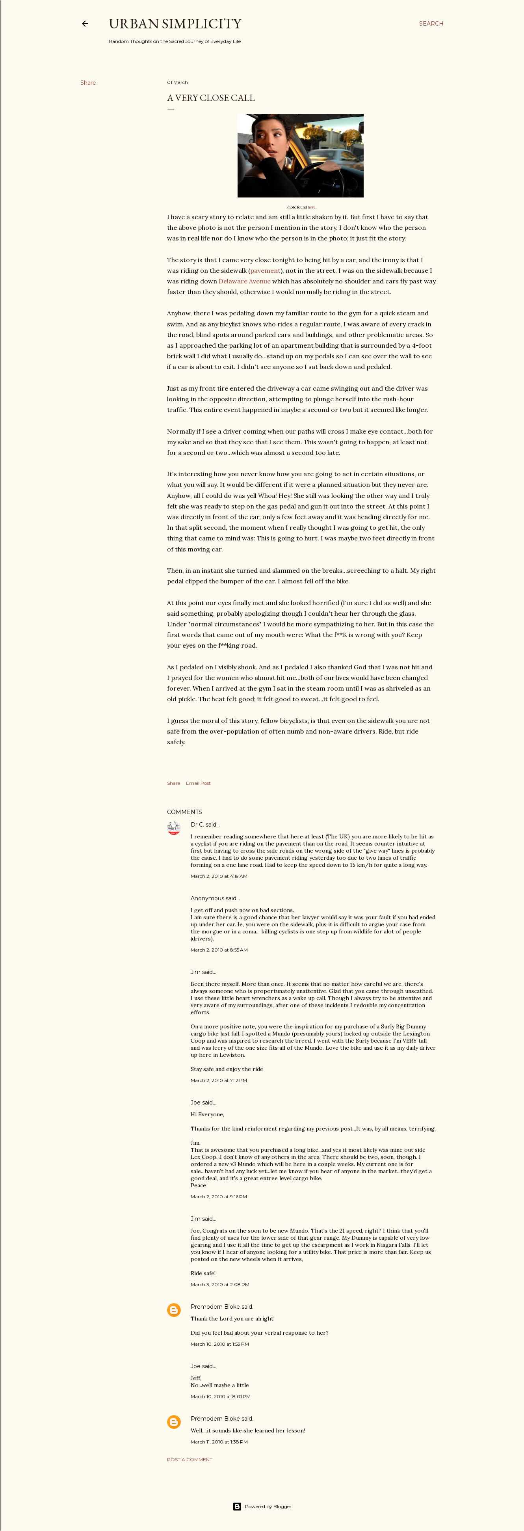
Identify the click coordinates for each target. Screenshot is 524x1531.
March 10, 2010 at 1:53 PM (220, 1344)
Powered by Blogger (262, 1506)
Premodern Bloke (215, 1306)
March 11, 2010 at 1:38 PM (219, 1442)
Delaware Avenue (245, 281)
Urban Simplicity (175, 23)
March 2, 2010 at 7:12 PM (219, 1080)
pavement (265, 270)
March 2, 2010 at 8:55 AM (219, 950)
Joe (196, 1102)
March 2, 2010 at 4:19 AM (219, 876)
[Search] (431, 23)
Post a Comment (189, 1459)
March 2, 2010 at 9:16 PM (219, 1196)
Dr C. (197, 824)
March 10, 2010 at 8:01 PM (221, 1396)
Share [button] (88, 82)
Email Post (198, 783)
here (312, 207)
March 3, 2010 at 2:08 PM (220, 1284)
